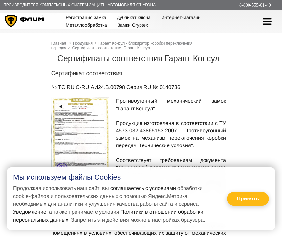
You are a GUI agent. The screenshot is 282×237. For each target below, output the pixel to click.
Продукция (83, 43)
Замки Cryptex (133, 25)
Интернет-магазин (181, 17)
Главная (58, 43)
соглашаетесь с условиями (143, 188)
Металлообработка (86, 25)
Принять (248, 198)
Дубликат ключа (134, 17)
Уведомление (29, 212)
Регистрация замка (86, 17)
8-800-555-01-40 (255, 5)
